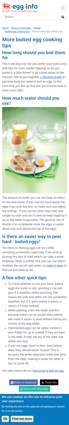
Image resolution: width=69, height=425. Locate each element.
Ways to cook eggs (21, 27)
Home (5, 27)
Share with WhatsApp (34, 389)
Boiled (37, 27)
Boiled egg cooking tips (17, 31)
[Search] (30, 16)
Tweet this (49, 382)
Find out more (22, 418)
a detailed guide (51, 77)
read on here (55, 265)
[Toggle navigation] (63, 8)
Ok (5, 418)
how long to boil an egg (48, 370)
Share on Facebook (23, 382)
